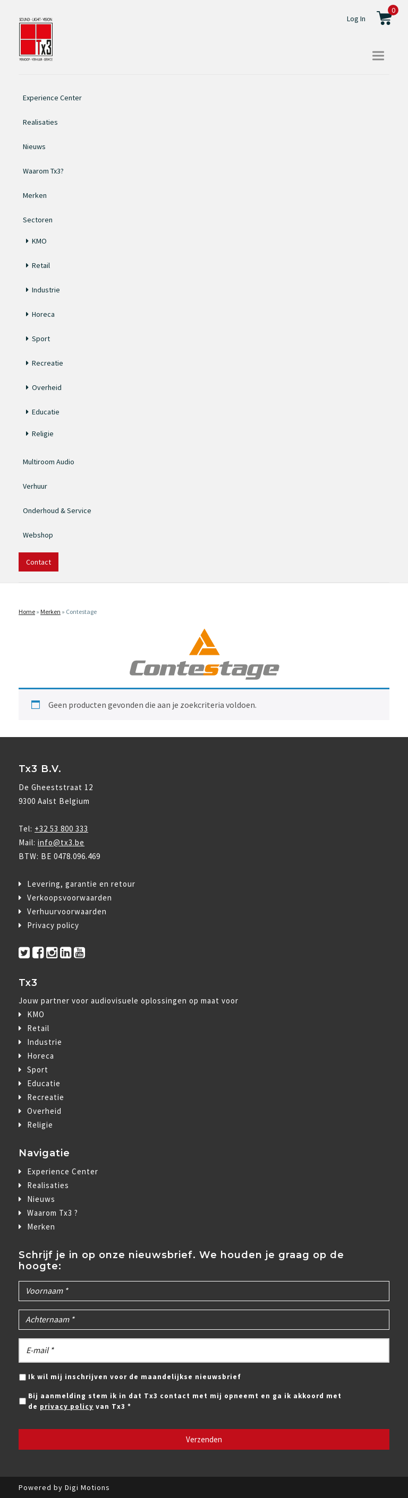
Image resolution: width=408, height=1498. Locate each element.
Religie (43, 433)
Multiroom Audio (48, 461)
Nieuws (34, 146)
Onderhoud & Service (57, 510)
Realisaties (40, 122)
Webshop (38, 535)
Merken (35, 195)
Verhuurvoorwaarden (67, 911)
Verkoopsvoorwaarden (69, 898)
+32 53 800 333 (61, 829)
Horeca (43, 314)
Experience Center (52, 97)
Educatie (46, 412)
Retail (41, 265)
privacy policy (67, 1406)
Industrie (46, 290)
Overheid (47, 387)
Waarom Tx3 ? (52, 1213)
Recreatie (47, 363)
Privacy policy (53, 925)
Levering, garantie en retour (81, 884)
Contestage (81, 612)
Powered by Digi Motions (64, 1487)
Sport (41, 338)
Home (27, 612)
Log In (356, 18)
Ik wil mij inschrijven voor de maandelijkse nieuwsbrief (134, 1376)
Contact (38, 562)
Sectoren (38, 218)
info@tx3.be (61, 842)
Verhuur (35, 486)
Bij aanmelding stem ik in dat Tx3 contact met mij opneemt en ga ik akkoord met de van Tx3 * (185, 1401)
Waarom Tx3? (43, 171)
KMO (39, 241)
